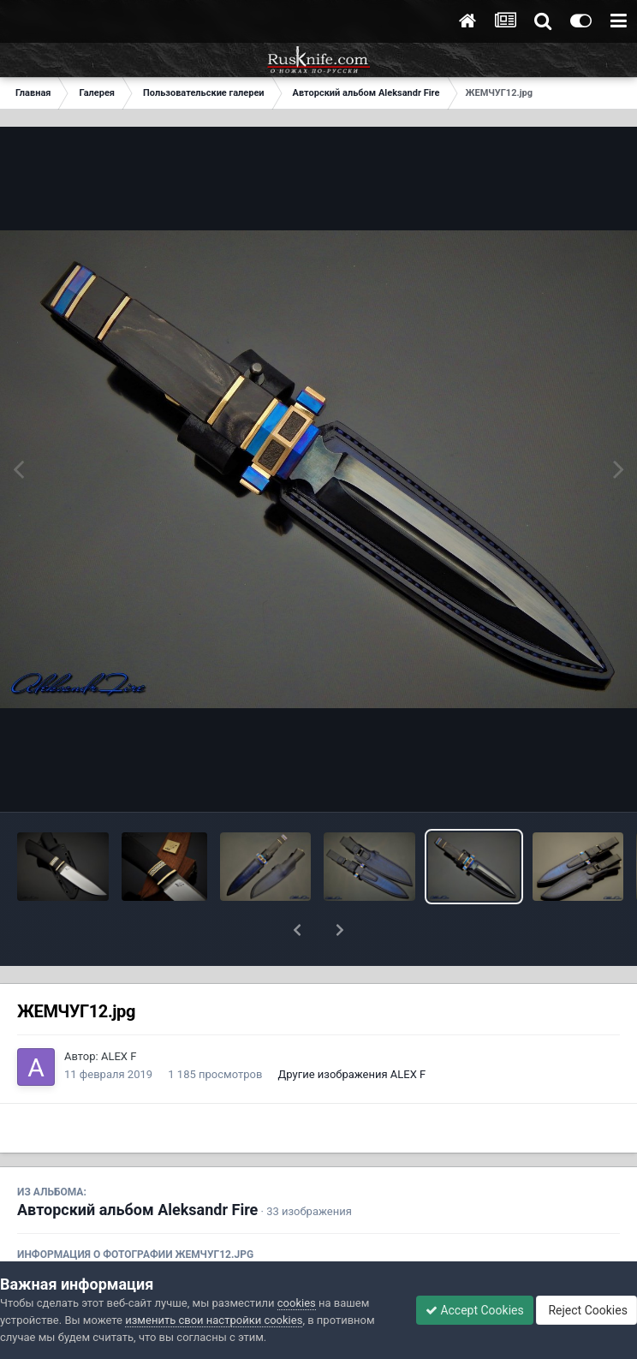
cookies (296, 1302)
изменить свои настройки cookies (213, 1320)
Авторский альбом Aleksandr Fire (137, 1165)
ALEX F (118, 1011)
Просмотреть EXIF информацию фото (318, 1248)
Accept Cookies (475, 1310)
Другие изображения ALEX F (352, 1029)
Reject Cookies (586, 1310)
